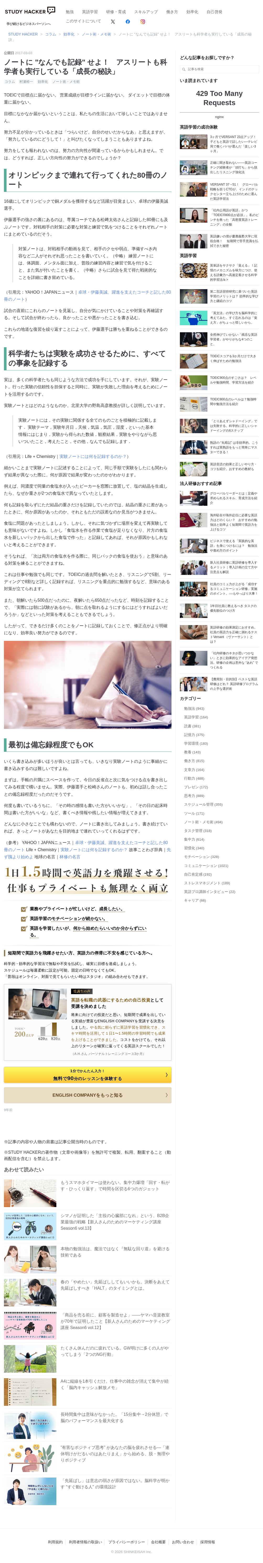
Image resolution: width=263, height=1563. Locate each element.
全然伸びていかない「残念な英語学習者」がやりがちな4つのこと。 (233, 339)
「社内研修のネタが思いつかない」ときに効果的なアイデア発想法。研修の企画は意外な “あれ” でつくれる (234, 660)
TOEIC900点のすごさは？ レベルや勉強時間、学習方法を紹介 (233, 380)
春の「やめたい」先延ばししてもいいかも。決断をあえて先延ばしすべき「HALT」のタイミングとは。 (115, 1285)
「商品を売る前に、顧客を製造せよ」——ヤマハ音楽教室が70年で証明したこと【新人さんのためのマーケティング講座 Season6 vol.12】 (115, 1321)
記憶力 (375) (194, 735)
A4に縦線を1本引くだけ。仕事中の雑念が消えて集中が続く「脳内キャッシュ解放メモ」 (115, 1384)
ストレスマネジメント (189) (207, 883)
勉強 (70, 11)
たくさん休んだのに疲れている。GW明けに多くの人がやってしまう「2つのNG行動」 (115, 1351)
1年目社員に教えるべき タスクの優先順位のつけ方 (233, 608)
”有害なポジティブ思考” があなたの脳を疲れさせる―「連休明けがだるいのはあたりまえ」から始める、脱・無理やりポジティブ (115, 1453)
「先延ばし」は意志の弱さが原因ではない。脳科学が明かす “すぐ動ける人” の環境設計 (115, 1483)
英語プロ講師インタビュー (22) (209, 892)
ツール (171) (194, 813)
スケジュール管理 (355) (203, 804)
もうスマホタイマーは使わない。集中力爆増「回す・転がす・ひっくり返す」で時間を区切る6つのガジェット (115, 1185)
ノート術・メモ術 (66, 82)
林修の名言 (70, 857)
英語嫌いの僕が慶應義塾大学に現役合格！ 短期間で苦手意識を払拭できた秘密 (234, 241)
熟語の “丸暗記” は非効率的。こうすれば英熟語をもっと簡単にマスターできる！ (234, 447)
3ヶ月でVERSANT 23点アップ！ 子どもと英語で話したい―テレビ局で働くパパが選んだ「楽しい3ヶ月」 (233, 144)
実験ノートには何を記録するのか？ (93, 456)
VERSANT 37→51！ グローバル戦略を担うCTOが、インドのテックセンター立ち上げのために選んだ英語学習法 (234, 192)
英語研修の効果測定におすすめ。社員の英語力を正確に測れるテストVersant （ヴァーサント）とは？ (233, 634)
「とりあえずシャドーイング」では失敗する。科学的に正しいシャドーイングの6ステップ (233, 425)
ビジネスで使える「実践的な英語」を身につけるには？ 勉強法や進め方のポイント (233, 545)
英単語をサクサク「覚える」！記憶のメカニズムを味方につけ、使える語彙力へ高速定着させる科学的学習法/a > (233, 273)
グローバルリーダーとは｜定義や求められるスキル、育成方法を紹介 (233, 498)
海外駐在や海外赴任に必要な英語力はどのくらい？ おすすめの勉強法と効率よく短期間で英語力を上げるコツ (233, 522)
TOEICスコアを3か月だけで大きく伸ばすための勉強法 (233, 358)
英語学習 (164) (196, 717)
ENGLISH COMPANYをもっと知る (111, 1095)
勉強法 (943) (194, 709)
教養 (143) (192, 752)
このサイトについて (83, 21)
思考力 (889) (194, 796)
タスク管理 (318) (198, 831)
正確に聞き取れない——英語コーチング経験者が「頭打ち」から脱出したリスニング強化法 (233, 167)
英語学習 (90, 11)
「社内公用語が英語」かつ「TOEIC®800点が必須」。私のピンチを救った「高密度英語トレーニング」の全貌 (234, 217)
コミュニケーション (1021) (206, 866)
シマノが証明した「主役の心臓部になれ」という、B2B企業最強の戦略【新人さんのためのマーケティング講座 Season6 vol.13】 (115, 1221)
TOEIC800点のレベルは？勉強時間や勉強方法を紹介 (233, 401)
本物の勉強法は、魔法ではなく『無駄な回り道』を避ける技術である (115, 1252)
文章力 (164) (194, 770)
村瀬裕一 (26, 82)
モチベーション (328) (201, 857)
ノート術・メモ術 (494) (203, 822)
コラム (10, 82)
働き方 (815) (194, 761)
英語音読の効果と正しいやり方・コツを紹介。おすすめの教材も (233, 466)
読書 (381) (192, 726)
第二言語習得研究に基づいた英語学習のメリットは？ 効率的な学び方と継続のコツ (234, 296)
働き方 (172, 11)
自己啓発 (214, 11)
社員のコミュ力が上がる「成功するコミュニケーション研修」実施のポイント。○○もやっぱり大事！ (234, 588)
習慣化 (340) (194, 848)
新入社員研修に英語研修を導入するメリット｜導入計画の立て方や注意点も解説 (233, 567)
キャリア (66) (195, 900)
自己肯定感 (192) (198, 874)
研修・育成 (116, 11)
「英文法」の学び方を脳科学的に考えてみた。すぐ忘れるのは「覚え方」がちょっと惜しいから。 (233, 317)
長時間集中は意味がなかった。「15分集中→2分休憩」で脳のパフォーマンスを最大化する (114, 1417)
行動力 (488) (194, 778)
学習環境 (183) (196, 743)
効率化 (192, 11)
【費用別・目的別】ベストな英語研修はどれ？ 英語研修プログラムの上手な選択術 (234, 684)
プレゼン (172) (196, 787)
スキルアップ (146, 11)
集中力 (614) (194, 839)
